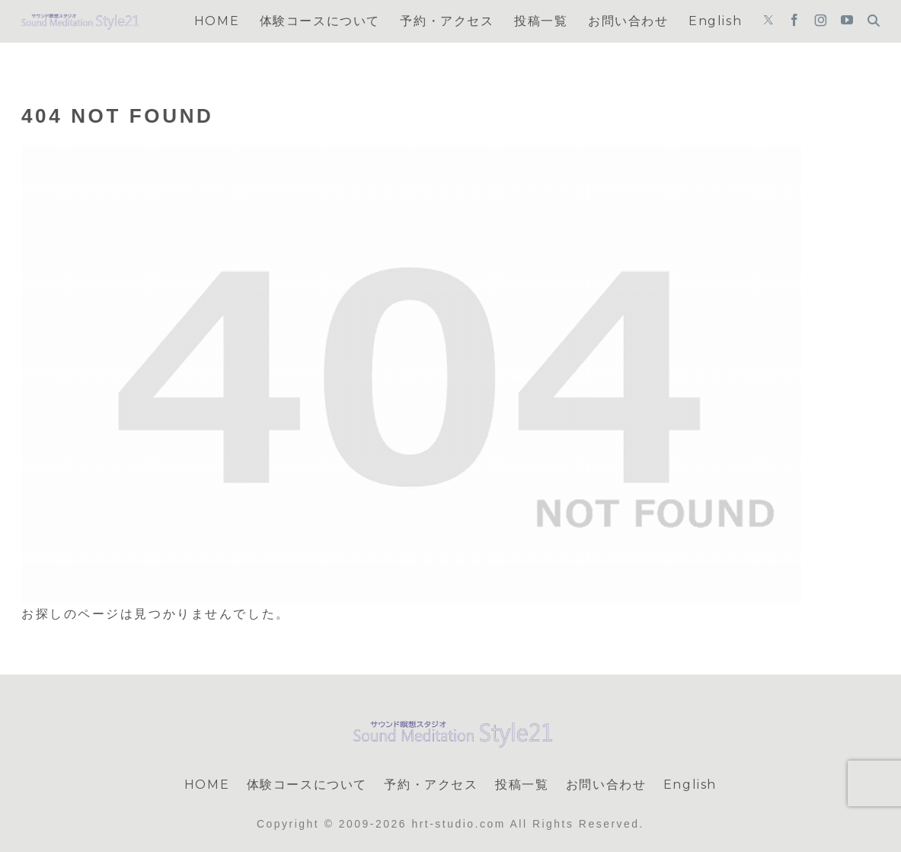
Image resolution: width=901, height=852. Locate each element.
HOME (206, 784)
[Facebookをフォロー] (794, 21)
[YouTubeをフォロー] (847, 21)
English (690, 784)
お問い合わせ (606, 784)
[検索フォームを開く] (873, 20)
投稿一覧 (521, 784)
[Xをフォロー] (768, 21)
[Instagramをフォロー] (820, 21)
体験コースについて (307, 784)
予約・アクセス (431, 784)
